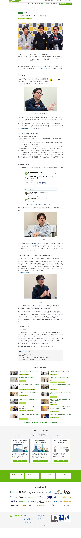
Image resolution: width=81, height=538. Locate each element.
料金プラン (45, 4)
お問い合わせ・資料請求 (61, 470)
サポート (39, 527)
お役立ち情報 (54, 4)
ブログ (39, 529)
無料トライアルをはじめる (64, 4)
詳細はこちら (40, 470)
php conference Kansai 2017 (33, 243)
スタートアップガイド (16, 464)
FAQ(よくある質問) (41, 525)
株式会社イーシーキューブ (44, 68)
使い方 (35, 4)
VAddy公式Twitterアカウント (33, 204)
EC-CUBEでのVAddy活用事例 (24, 272)
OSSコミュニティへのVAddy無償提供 (43, 66)
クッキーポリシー (27, 532)
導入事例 (40, 4)
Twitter (39, 530)
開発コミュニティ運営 (30, 128)
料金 (53, 432)
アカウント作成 (20, 470)
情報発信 (23, 128)
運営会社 (25, 533)
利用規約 (25, 525)
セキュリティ (26, 526)
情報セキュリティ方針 (28, 530)
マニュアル (40, 526)
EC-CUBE (30, 78)
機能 (31, 4)
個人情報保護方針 (27, 529)
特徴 (28, 4)
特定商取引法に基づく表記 (29, 527)
